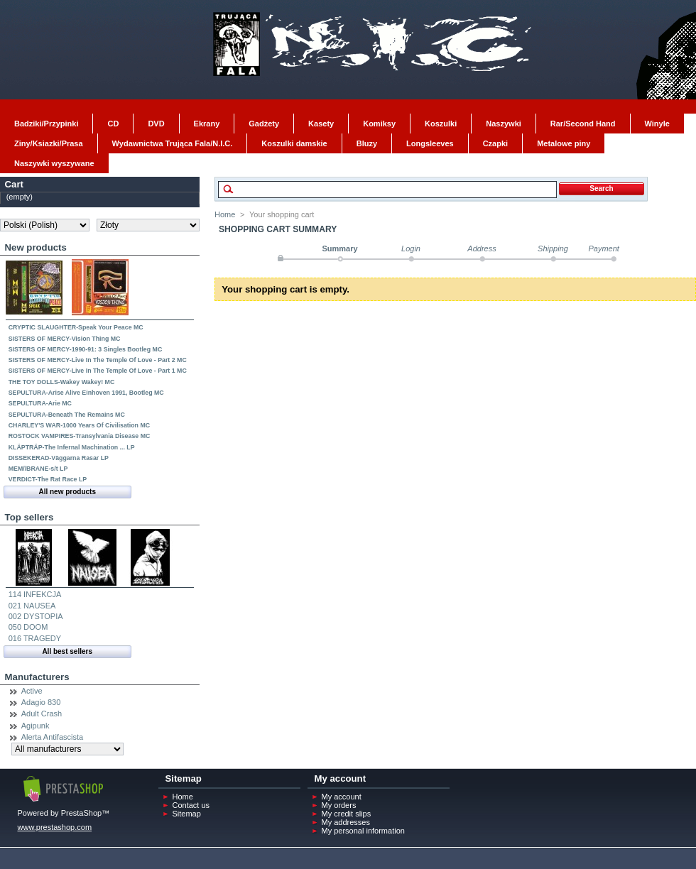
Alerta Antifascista (52, 737)
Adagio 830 (41, 702)
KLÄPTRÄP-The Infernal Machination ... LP (72, 447)
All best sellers (67, 651)
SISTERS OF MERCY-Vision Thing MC (65, 338)
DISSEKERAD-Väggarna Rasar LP (59, 457)
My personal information (363, 830)
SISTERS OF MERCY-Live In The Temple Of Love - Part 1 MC (98, 370)
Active (32, 691)
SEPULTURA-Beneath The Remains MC (67, 414)
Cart (14, 184)
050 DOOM (28, 627)
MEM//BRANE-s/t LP (38, 468)
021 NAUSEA (32, 605)
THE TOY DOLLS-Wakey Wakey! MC (62, 382)
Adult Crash (41, 713)
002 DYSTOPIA (36, 616)
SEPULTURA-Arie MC (40, 403)
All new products (67, 492)
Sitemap (187, 813)
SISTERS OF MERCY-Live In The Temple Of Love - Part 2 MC (98, 360)
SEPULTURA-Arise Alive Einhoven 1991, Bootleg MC (86, 392)
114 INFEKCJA (35, 594)
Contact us (191, 805)
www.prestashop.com (55, 827)
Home (224, 214)
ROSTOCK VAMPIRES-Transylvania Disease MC (80, 435)
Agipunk (35, 725)
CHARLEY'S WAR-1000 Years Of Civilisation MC (79, 425)
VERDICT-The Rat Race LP (48, 479)
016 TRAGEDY (35, 638)
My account (341, 796)
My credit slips (346, 813)
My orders (339, 805)
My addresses (346, 822)
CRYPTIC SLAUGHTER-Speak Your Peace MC (76, 327)
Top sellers (29, 517)
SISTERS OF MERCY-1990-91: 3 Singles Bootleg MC (86, 349)
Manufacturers (37, 677)
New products (36, 247)
